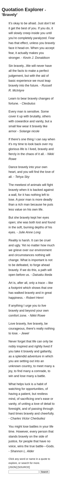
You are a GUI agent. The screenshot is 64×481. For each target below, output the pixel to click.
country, (27, 366)
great (48, 292)
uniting (26, 403)
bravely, (21, 323)
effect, (24, 43)
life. (41, 209)
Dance (13, 167)
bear (24, 98)
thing (30, 139)
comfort (14, 315)
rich (20, 204)
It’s (10, 23)
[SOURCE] (24, 467)
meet (40, 366)
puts (50, 204)
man (20, 111)
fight (50, 185)
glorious (14, 149)
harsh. (26, 240)
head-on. (24, 48)
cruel (47, 240)
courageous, (17, 328)
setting (24, 361)
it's (10, 144)
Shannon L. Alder (22, 451)
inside (35, 33)
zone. (23, 315)
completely (25, 38)
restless (42, 394)
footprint (16, 287)
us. (28, 274)
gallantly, (46, 351)
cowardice (22, 121)
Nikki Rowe (37, 315)
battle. (41, 376)
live (43, 305)
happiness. (16, 297)
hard (12, 413)
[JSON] (13, 467)
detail (47, 403)
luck (27, 384)
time (21, 144)
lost (38, 222)
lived (46, 346)
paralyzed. (40, 38)
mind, (12, 398)
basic (12, 80)
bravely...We (22, 65)
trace (41, 283)
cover (12, 116)
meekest (20, 185)
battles (33, 426)
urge (28, 305)
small (12, 126)
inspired (22, 346)
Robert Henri (35, 297)
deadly (47, 199)
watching (15, 389)
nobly (12, 346)
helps (20, 384)
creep (27, 33)
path (44, 270)
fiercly (13, 154)
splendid (21, 356)
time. (12, 431)
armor (13, 131)
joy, (11, 371)
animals (36, 185)
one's (38, 398)
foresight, (15, 408)
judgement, (16, 75)
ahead (45, 265)
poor (21, 199)
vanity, (39, 121)
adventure (34, 356)
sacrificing (27, 398)
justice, (13, 441)
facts (21, 70)
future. (34, 85)
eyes (45, 217)
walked (19, 292)
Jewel (25, 333)
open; (12, 222)
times (19, 413)
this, (34, 270)
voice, (13, 446)
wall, (14, 194)
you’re (13, 38)
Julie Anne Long (29, 232)
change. (14, 260)
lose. (12, 199)
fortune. (14, 103)
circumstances (24, 255)
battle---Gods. (45, 446)
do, (48, 28)
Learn (12, 98)
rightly (38, 346)
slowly (18, 33)
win (11, 376)
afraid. (32, 23)
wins (20, 446)
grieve (17, 250)
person (42, 431)
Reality (13, 240)
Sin (11, 65)
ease (46, 398)
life (22, 149)
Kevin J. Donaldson (36, 57)
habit (40, 384)
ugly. (18, 245)
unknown (15, 366)
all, (26, 283)
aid (43, 75)
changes (44, 98)
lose (23, 376)
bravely (50, 43)
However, (22, 431)
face (11, 48)
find (36, 172)
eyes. (12, 232)
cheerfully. (47, 413)
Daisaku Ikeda (42, 274)
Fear (51, 38)
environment (43, 250)
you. (34, 28)
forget (21, 341)
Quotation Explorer (23, 9)
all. (43, 154)
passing (36, 408)
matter (35, 245)
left (44, 194)
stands (13, 436)
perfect (44, 70)
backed (38, 190)
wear (25, 126)
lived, (33, 149)
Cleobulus (28, 103)
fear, (12, 53)
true (32, 446)
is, (14, 283)
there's (15, 139)
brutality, (35, 116)
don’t (47, 23)
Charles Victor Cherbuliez (27, 418)
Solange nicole (29, 131)
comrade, (40, 371)
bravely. (14, 270)
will (11, 33)
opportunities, (35, 389)
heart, (12, 172)
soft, (20, 227)
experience (24, 80)
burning (29, 227)
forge (36, 265)
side (41, 436)
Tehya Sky (22, 176)
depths (39, 227)
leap (48, 80)
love (48, 172)
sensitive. (33, 111)
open (12, 274)
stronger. (14, 57)
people (28, 441)
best (24, 28)
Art (10, 283)
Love (12, 323)
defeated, (22, 265)
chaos (30, 154)
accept (49, 48)
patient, (26, 394)
